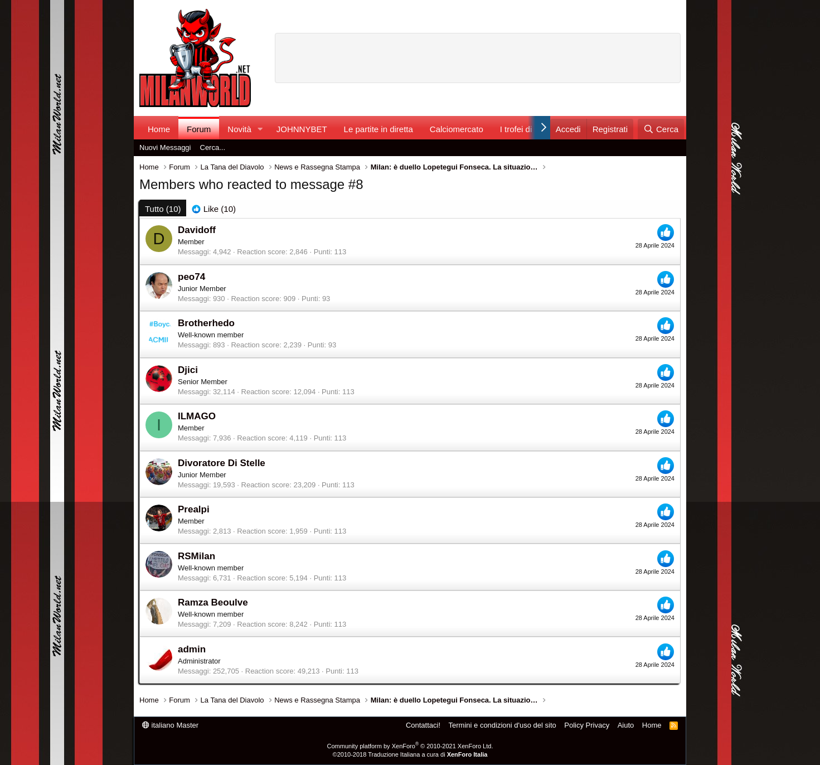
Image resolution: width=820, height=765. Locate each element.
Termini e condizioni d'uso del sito (502, 725)
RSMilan (196, 556)
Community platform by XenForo (410, 746)
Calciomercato (456, 129)
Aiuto (626, 725)
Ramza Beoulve (213, 602)
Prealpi (194, 509)
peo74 (191, 277)
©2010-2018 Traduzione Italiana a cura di (410, 754)
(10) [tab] (163, 209)
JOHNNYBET (301, 129)
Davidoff (197, 230)
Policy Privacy (586, 725)
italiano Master (170, 725)
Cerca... (213, 147)
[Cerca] (661, 129)
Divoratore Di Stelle (221, 463)
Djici (188, 370)
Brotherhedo (206, 323)
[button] (260, 129)
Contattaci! (423, 725)
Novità (239, 129)
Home (159, 129)
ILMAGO (197, 416)
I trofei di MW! (526, 129)
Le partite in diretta (378, 129)
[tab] (213, 209)
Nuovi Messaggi (165, 147)
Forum (199, 129)
